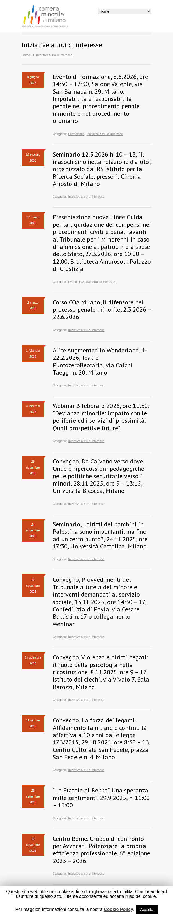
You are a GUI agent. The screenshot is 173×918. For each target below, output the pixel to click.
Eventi (72, 281)
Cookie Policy (118, 909)
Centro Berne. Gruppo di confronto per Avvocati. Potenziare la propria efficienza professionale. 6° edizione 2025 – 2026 (101, 850)
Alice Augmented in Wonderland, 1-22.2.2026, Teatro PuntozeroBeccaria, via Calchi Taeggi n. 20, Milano (100, 361)
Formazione (76, 134)
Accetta (146, 909)
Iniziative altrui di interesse (105, 134)
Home (26, 54)
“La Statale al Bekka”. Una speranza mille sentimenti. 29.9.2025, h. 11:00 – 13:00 (101, 797)
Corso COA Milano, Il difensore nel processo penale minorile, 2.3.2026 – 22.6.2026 (102, 309)
